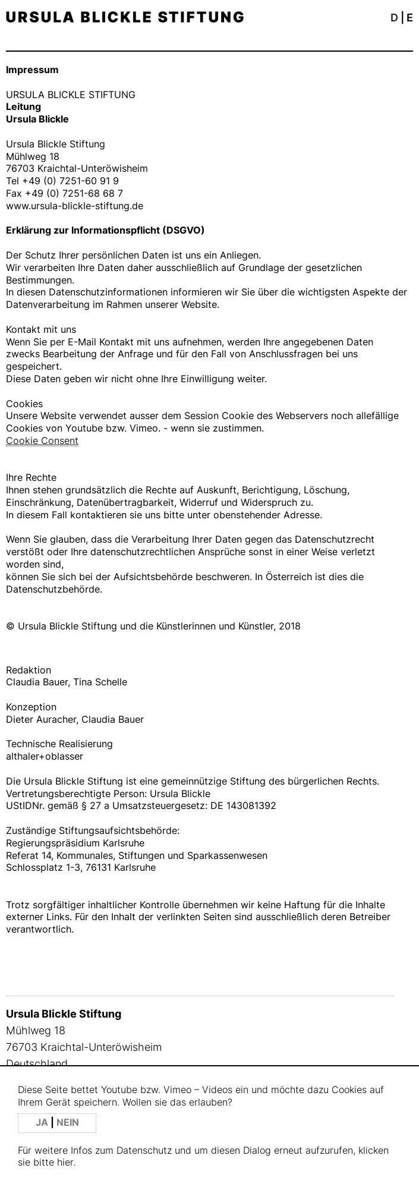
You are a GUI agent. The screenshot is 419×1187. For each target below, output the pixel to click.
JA (43, 1122)
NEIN (67, 1122)
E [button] (410, 17)
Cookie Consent (42, 440)
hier (65, 1162)
